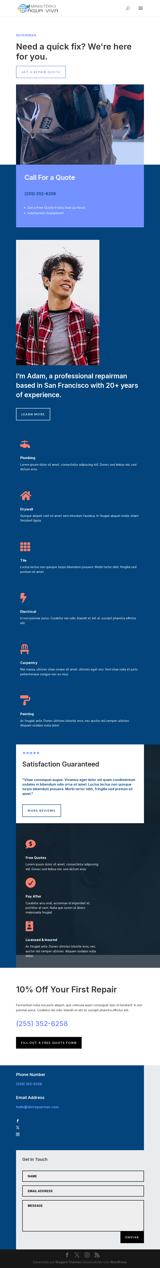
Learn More (33, 414)
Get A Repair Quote (40, 72)
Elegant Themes (68, 1262)
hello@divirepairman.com (37, 1107)
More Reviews (42, 810)
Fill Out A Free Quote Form (49, 1042)
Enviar (132, 1237)
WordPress (118, 1262)
